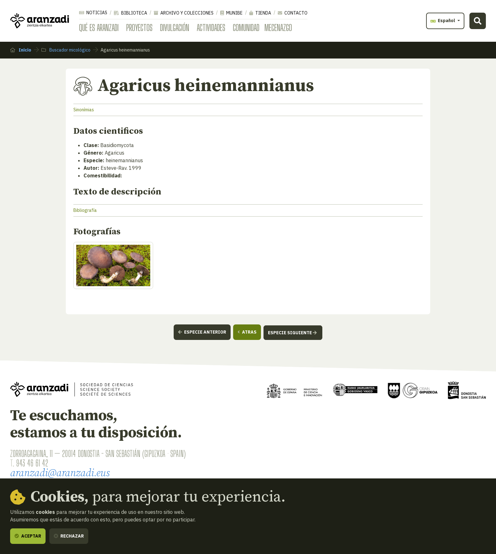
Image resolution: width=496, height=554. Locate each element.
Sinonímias (83, 110)
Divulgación (174, 27)
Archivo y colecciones (184, 13)
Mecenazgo (278, 27)
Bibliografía (85, 210)
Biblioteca (130, 13)
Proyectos (139, 27)
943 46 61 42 (32, 463)
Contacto (292, 13)
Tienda (260, 13)
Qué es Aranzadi (99, 27)
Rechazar (69, 536)
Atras (247, 332)
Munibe (231, 13)
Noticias (93, 12)
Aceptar (28, 536)
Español (443, 20)
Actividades (211, 27)
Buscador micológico (65, 50)
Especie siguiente (292, 332)
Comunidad (246, 27)
